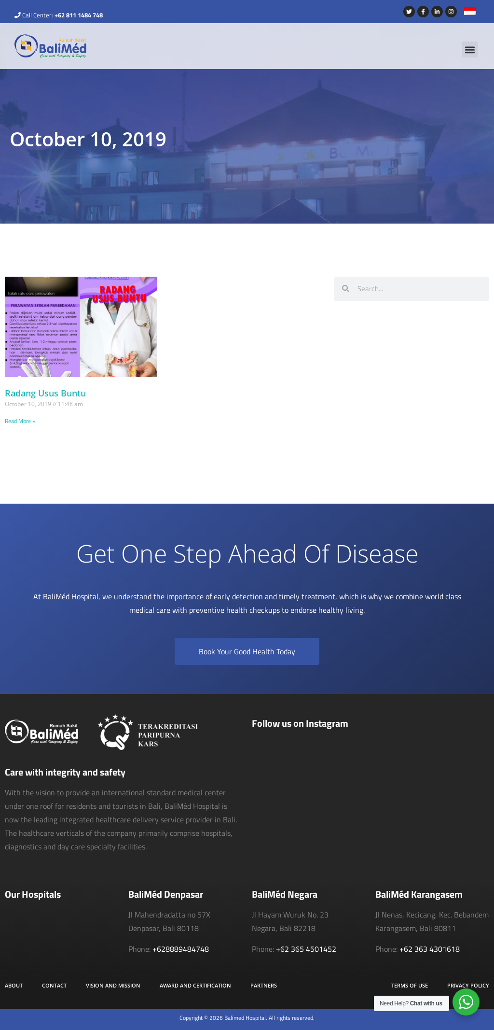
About (14, 985)
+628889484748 (180, 949)
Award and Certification (195, 985)
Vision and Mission (113, 985)
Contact (54, 985)
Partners (263, 985)
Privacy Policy (468, 985)
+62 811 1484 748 (79, 15)
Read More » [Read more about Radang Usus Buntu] (20, 420)
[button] (470, 49)
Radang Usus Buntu (45, 393)
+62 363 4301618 (429, 949)
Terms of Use (409, 985)
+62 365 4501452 (306, 949)
